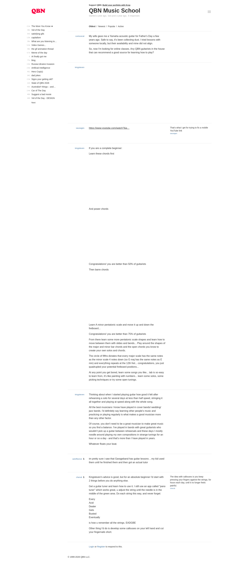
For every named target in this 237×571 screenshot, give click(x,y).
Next (33, 103)
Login (91, 546)
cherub (79, 477)
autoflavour (77, 459)
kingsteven (79, 67)
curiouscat (79, 36)
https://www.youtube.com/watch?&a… (109, 128)
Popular (111, 26)
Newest (101, 26)
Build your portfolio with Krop (116, 5)
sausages (80, 128)
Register (101, 546)
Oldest (92, 26)
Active (121, 26)
